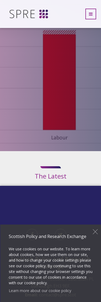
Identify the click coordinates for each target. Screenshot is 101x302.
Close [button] (95, 231)
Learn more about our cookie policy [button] (40, 290)
